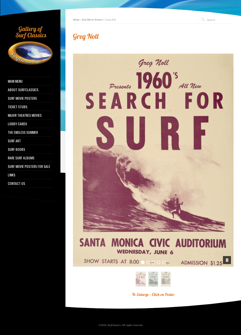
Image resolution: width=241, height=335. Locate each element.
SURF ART (14, 141)
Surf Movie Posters (92, 19)
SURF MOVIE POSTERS (22, 98)
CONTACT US (16, 183)
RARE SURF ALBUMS (21, 158)
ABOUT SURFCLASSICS (23, 89)
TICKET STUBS (17, 106)
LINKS (11, 175)
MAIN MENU (15, 81)
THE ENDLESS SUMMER (23, 132)
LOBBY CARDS (17, 124)
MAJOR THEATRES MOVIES (25, 115)
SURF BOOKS (16, 149)
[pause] (227, 260)
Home (76, 19)
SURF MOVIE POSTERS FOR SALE (29, 166)
